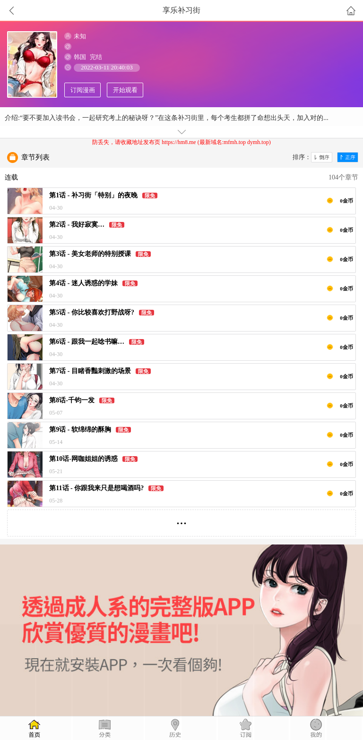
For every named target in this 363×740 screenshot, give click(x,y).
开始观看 (125, 90)
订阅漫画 (82, 90)
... (181, 519)
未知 (80, 36)
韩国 (80, 56)
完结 (96, 56)
